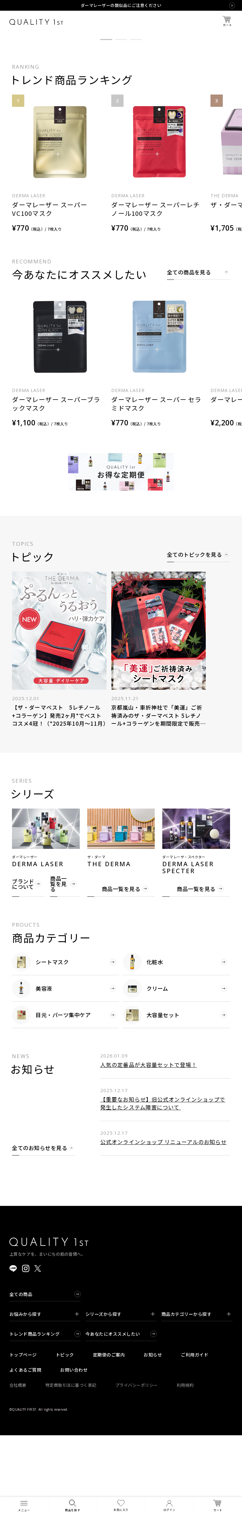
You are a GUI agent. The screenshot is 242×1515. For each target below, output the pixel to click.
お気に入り (121, 1506)
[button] (106, 119)
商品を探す (72, 1506)
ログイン (170, 1506)
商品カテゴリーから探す (196, 1394)
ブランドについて (23, 963)
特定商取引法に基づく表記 (70, 1465)
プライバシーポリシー (136, 1465)
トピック (65, 1434)
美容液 (32, 1068)
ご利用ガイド (194, 1434)
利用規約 (185, 1465)
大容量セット (151, 1094)
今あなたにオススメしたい (112, 1413)
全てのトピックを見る (194, 635)
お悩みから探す (44, 1394)
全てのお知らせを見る (39, 1228)
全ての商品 (20, 1374)
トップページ (23, 1434)
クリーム (145, 1068)
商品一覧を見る (58, 964)
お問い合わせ (74, 1449)
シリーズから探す (120, 1394)
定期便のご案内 (109, 1434)
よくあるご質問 (25, 1449)
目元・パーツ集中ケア (51, 1094)
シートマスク (40, 1041)
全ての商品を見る (189, 352)
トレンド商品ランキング (34, 1413)
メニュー (24, 1506)
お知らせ (153, 1434)
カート (227, 21)
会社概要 (17, 1465)
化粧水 (143, 1041)
